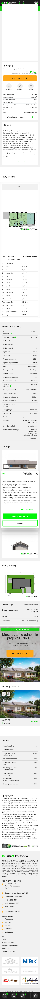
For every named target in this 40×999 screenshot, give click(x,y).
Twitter (6, 922)
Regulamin (6, 948)
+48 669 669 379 (10, 903)
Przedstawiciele (8, 943)
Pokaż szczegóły (27, 509)
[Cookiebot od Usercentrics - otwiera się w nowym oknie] (24, 473)
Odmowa (20, 523)
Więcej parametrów (15, 117)
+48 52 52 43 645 (19, 3)
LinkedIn (7, 929)
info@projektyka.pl (23, 3)
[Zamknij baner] (37, 474)
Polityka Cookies (8, 951)
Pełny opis (20, 161)
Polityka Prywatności (10, 945)
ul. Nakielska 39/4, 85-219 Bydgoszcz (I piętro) (11, 886)
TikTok (6, 926)
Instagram (7, 932)
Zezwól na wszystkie (20, 516)
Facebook (7, 919)
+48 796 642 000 (10, 906)
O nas (4, 940)
